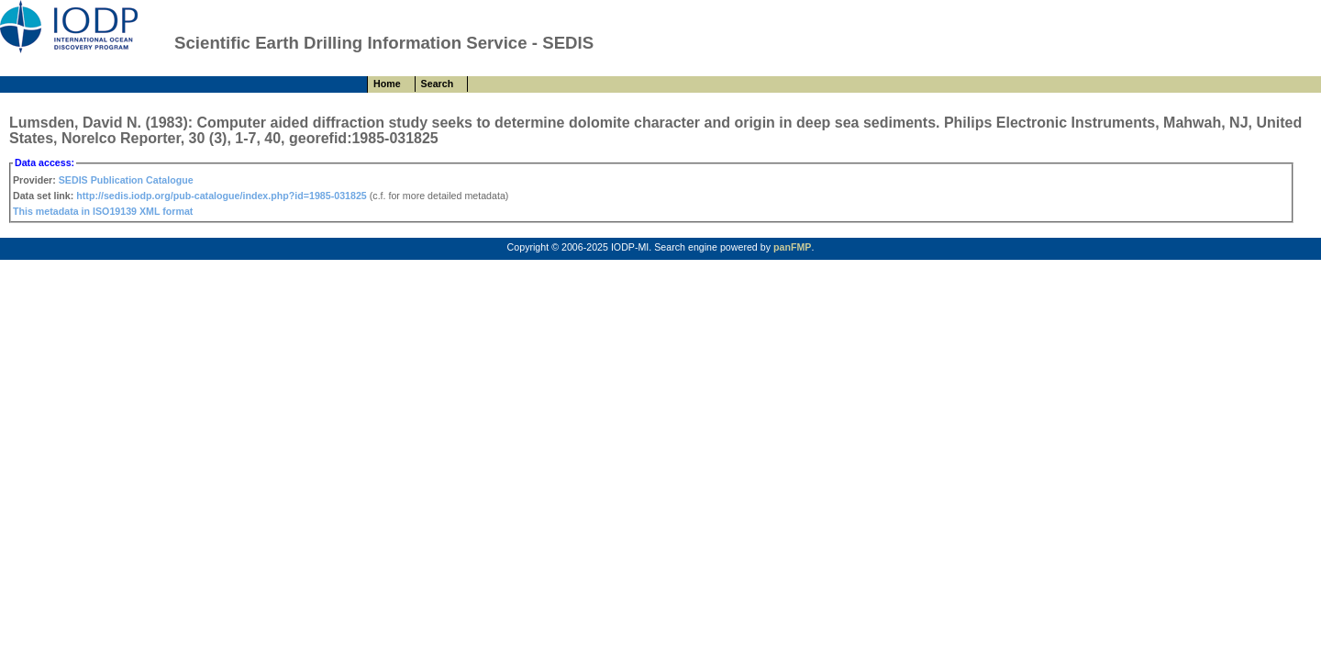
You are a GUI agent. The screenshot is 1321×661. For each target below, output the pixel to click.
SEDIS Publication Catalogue (126, 179)
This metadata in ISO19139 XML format (103, 211)
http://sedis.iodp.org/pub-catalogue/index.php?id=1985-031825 (221, 195)
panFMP (792, 246)
